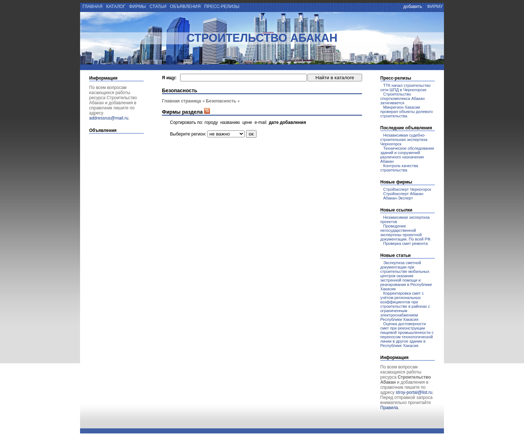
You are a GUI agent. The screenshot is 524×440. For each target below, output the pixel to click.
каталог (116, 6)
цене (247, 122)
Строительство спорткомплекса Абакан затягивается (402, 98)
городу (211, 122)
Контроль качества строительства (399, 168)
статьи (158, 6)
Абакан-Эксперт (398, 198)
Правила (389, 407)
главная (92, 6)
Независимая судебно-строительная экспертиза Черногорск (403, 139)
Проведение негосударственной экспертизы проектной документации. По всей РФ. (406, 232)
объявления (185, 6)
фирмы (137, 6)
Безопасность (221, 101)
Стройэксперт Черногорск (407, 189)
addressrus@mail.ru (108, 118)
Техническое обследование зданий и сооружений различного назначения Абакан (407, 155)
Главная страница (181, 101)
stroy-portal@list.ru (414, 392)
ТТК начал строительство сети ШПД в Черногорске (405, 87)
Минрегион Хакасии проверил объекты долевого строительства (406, 111)
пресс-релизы (222, 6)
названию (230, 122)
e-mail (260, 122)
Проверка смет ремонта (405, 243)
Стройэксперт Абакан (403, 193)
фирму (435, 6)
